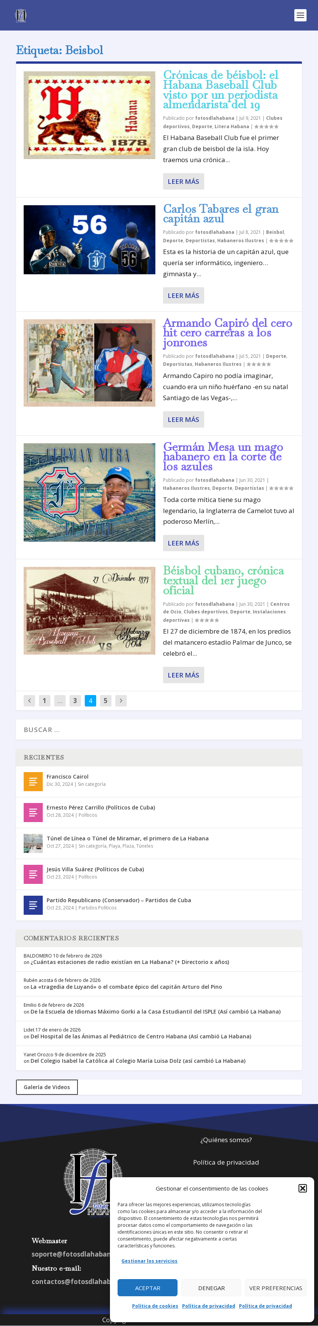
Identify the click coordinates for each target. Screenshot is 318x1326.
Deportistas (200, 240)
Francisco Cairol (68, 776)
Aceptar (147, 1288)
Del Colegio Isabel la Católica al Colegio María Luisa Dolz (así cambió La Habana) (138, 1060)
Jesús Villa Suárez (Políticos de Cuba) (95, 869)
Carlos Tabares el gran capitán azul (221, 213)
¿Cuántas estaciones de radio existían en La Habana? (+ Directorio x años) (130, 962)
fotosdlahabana (214, 118)
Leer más (183, 181)
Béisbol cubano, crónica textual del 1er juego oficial (223, 580)
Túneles (144, 846)
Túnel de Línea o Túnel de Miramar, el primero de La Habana (128, 838)
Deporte (202, 126)
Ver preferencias (275, 1288)
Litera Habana (232, 126)
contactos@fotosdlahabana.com (85, 1281)
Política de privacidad (208, 1306)
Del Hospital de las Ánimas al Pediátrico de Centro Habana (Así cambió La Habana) (141, 1036)
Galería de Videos (47, 1087)
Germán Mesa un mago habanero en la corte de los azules (223, 456)
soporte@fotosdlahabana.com (81, 1254)
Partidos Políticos (97, 907)
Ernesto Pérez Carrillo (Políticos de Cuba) (101, 807)
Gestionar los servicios (149, 1261)
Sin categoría (92, 784)
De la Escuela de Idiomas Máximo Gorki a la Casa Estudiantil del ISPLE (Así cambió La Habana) (156, 1011)
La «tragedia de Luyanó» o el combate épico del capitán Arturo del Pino (126, 986)
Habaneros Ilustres (240, 240)
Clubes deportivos (206, 611)
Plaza (128, 846)
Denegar (211, 1288)
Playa (114, 846)
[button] (303, 1188)
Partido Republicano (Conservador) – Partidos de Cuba (119, 900)
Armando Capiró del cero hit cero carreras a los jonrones (227, 332)
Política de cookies (155, 1306)
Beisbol (275, 232)
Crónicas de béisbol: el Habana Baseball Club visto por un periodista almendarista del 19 (221, 90)
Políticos (88, 815)
